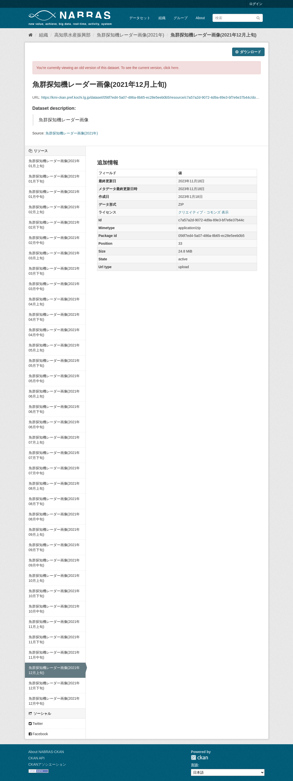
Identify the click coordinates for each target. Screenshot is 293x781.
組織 (161, 18)
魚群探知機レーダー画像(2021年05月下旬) (54, 363)
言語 (194, 765)
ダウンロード (248, 52)
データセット (139, 18)
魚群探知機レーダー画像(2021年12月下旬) (54, 685)
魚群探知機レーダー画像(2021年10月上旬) (54, 578)
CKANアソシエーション (47, 764)
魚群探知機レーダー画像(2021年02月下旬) (54, 224)
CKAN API (36, 758)
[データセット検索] (238, 18)
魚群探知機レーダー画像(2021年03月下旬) (54, 270)
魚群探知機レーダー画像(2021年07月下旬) (54, 455)
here (174, 68)
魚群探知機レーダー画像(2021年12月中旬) (54, 700)
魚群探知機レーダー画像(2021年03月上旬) (54, 255)
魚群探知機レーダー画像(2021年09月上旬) (54, 532)
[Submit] (258, 17)
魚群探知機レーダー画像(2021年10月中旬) (54, 608)
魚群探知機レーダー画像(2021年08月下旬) (54, 501)
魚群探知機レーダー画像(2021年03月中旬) (54, 286)
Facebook (38, 734)
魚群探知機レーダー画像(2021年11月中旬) (54, 654)
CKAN (199, 757)
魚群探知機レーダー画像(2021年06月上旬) (54, 393)
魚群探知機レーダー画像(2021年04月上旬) (54, 301)
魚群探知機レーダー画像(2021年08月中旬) (54, 516)
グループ (181, 18)
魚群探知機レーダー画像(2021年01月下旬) (54, 178)
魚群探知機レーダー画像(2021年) (130, 35)
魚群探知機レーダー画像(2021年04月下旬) (54, 317)
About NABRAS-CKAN (46, 752)
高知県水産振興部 (72, 35)
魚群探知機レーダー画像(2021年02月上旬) (54, 209)
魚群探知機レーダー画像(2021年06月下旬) (54, 409)
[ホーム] (30, 35)
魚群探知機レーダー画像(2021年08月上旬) (54, 485)
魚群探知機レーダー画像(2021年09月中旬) (54, 562)
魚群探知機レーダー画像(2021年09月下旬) (54, 547)
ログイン (255, 4)
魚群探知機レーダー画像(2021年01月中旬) (54, 194)
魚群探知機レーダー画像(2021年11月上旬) (54, 624)
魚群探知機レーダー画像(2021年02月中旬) (54, 240)
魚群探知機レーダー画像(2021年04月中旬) (54, 332)
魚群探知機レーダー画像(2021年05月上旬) (54, 347)
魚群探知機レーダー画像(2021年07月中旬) (54, 470)
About (200, 18)
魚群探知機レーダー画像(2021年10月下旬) (54, 593)
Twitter (36, 724)
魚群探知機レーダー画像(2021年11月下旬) (54, 639)
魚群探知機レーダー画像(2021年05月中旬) (54, 378)
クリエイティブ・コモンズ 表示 (203, 212)
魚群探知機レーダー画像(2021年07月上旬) (54, 439)
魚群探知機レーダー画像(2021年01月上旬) (54, 163)
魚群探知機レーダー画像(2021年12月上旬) (214, 35)
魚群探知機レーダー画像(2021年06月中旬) (54, 424)
